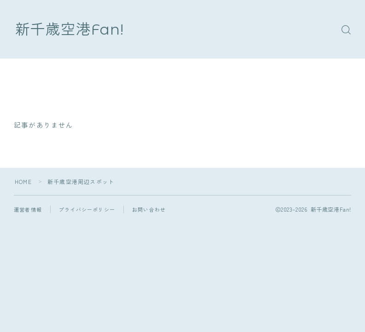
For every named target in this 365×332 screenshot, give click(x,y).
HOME (23, 181)
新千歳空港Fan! (69, 29)
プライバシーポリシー (87, 209)
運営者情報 (28, 209)
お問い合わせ (149, 209)
